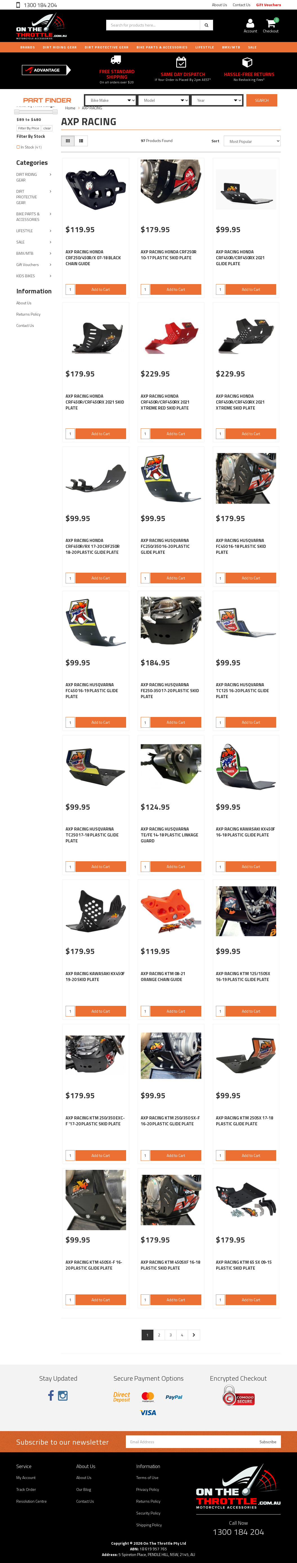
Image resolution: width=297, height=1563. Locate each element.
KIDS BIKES (25, 276)
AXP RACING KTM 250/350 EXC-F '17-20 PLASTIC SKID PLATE (95, 1121)
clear (47, 128)
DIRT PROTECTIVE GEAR (107, 47)
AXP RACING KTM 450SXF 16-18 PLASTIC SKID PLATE (170, 1265)
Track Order (26, 1489)
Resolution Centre (31, 1501)
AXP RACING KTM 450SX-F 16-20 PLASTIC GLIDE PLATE (94, 1265)
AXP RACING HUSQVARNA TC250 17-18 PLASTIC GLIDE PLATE (92, 835)
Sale (252, 47)
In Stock (31, 147)
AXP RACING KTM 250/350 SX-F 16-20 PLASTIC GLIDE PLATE (170, 1121)
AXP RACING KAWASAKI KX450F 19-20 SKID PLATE (95, 976)
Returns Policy (28, 314)
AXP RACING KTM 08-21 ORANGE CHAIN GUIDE (163, 976)
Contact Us (242, 5)
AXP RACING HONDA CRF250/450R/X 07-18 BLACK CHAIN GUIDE (93, 258)
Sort (215, 141)
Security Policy (148, 1513)
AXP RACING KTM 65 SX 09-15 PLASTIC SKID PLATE (244, 1265)
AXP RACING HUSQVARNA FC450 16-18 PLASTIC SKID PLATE (241, 546)
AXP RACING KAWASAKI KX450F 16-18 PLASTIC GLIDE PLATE (245, 832)
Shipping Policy (149, 1525)
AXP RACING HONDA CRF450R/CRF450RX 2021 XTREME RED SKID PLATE (165, 402)
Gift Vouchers (268, 5)
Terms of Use (147, 1477)
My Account (25, 1477)
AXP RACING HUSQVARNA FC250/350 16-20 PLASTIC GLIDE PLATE (165, 546)
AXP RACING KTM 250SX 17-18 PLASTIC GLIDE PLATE (244, 1121)
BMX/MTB (231, 47)
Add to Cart (100, 289)
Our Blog (83, 1489)
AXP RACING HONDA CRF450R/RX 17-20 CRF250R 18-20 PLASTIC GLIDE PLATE (93, 546)
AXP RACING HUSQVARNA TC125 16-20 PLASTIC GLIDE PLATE (242, 690)
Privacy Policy (147, 1489)
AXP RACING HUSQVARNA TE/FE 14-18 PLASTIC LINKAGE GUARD (169, 835)
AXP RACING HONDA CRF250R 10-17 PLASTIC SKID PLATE (168, 255)
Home (70, 108)
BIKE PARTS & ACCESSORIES (162, 47)
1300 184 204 (40, 5)
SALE (20, 242)
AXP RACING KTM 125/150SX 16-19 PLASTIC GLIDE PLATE (243, 976)
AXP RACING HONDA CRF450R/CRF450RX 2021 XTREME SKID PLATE (240, 402)
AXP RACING (92, 108)
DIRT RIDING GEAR (60, 47)
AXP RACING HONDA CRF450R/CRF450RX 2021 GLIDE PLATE (240, 258)
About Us (219, 5)
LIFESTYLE (204, 47)
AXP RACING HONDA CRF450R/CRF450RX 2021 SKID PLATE (95, 402)
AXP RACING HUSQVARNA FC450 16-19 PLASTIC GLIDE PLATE (92, 690)
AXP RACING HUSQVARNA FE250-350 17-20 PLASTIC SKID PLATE (170, 690)
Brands (27, 47)
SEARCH (262, 100)
